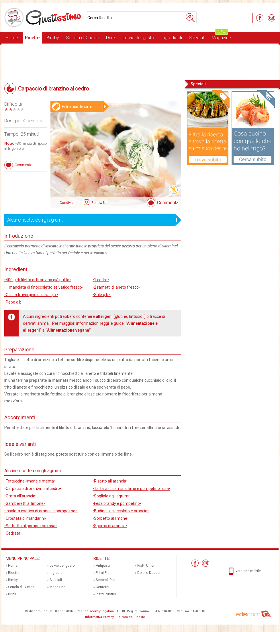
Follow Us (99, 203)
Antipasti (103, 566)
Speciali (197, 37)
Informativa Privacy (99, 617)
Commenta (168, 202)
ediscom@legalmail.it (101, 611)
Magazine (221, 36)
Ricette (32, 37)
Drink (111, 37)
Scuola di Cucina (82, 37)
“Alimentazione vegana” (69, 330)
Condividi (67, 203)
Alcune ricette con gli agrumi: (90, 220)
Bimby (52, 37)
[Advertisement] (140, 61)
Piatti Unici (145, 566)
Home (12, 37)
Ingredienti (171, 37)
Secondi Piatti (107, 580)
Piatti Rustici (106, 594)
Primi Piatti (104, 573)
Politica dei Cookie (130, 617)
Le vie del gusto (138, 37)
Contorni (102, 587)
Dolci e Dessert (149, 573)
